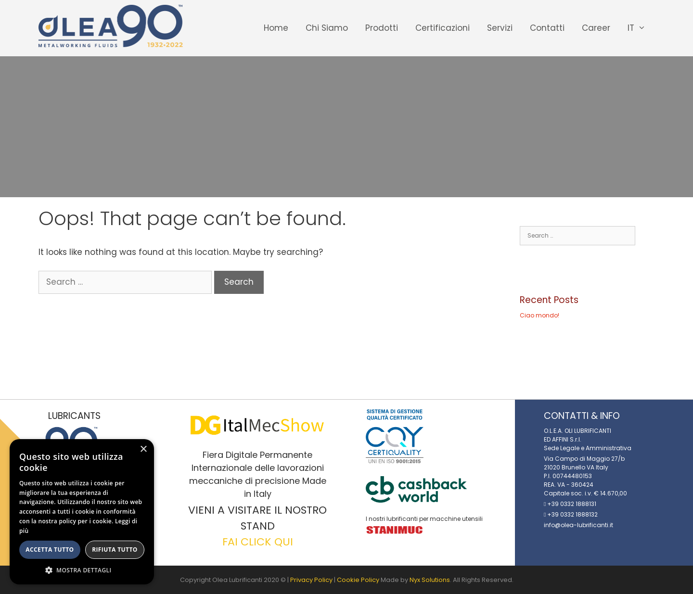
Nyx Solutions (430, 579)
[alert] (82, 511)
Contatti (547, 28)
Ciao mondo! (539, 315)
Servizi (500, 28)
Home (276, 28)
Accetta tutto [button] (50, 549)
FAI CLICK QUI (257, 541)
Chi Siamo (327, 28)
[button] (81, 570)
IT (641, 28)
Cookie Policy (358, 579)
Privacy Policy (311, 579)
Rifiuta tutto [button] (115, 549)
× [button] (143, 449)
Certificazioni (442, 28)
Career (596, 28)
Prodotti (381, 28)
